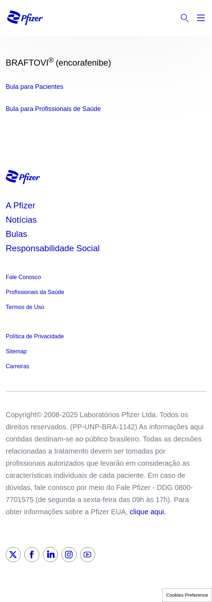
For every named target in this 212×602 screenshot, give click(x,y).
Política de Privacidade (35, 336)
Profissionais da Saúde (35, 292)
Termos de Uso (25, 307)
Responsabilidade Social (53, 248)
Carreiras (17, 366)
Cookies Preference (187, 595)
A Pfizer (20, 205)
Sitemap (16, 351)
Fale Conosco (23, 277)
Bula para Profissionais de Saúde (53, 108)
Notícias (22, 219)
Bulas (18, 234)
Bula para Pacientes (34, 86)
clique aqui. (148, 512)
